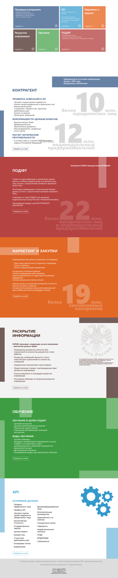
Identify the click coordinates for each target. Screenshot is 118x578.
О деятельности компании (27, 561)
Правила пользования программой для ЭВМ (70, 561)
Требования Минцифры (75, 564)
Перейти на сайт (20, 149)
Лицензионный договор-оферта (93, 561)
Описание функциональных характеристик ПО (53, 564)
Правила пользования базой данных (46, 561)
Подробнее (19, 26)
